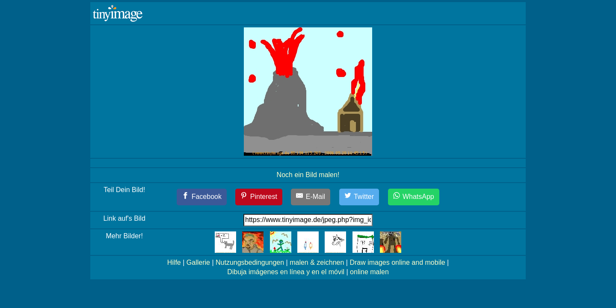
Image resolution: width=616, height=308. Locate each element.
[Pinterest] (258, 197)
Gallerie (198, 262)
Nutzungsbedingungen (250, 262)
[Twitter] (359, 197)
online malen (369, 271)
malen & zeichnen (317, 262)
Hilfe (174, 262)
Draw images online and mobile (397, 262)
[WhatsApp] (413, 197)
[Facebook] (202, 197)
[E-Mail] (310, 197)
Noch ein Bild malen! (308, 174)
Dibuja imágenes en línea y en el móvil (285, 271)
